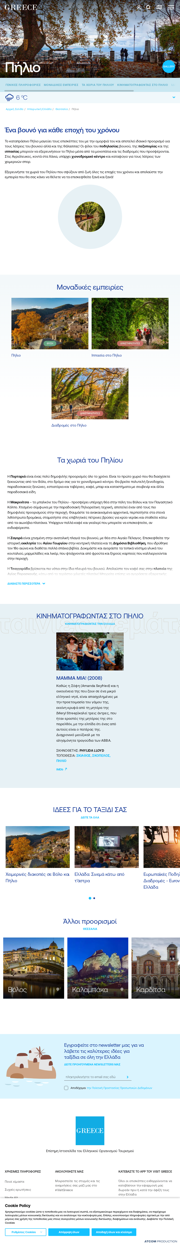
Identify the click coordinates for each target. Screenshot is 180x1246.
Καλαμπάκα (90, 989)
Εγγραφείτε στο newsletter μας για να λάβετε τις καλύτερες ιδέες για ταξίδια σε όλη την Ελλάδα (104, 1051)
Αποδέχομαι (108, 1088)
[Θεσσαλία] (62, 109)
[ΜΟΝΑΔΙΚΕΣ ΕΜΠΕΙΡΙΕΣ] (61, 85)
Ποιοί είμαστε (14, 1181)
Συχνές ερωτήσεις (18, 1189)
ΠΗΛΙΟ (61, 761)
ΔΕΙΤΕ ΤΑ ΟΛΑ (90, 817)
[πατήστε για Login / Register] (139, 7)
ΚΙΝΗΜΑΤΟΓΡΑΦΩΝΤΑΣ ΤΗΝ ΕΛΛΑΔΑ (90, 623)
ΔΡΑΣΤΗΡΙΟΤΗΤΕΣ (130, 343)
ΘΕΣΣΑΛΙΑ (90, 928)
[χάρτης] (159, 7)
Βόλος (17, 989)
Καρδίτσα (150, 989)
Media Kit (11, 1197)
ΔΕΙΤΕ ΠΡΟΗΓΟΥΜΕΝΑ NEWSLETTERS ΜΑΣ (92, 1064)
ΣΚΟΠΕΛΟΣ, (101, 755)
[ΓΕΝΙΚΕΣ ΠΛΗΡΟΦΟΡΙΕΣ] (23, 85)
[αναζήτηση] (148, 7)
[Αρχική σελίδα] (14, 109)
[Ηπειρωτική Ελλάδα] (39, 109)
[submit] (127, 1077)
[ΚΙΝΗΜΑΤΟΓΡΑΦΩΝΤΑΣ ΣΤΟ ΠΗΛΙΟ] (143, 85)
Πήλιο (16, 355)
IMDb (61, 769)
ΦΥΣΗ (50, 343)
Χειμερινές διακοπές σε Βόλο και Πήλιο (38, 877)
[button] (90, 898)
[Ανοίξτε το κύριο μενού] (171, 7)
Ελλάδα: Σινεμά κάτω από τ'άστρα (99, 877)
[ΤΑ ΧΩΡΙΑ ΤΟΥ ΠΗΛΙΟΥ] (98, 85)
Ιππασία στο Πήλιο (107, 355)
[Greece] (21, 7)
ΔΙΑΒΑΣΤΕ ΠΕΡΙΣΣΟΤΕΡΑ (23, 583)
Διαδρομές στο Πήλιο (69, 425)
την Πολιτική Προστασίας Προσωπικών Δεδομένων (119, 1088)
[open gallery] (168, 66)
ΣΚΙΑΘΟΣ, (84, 755)
